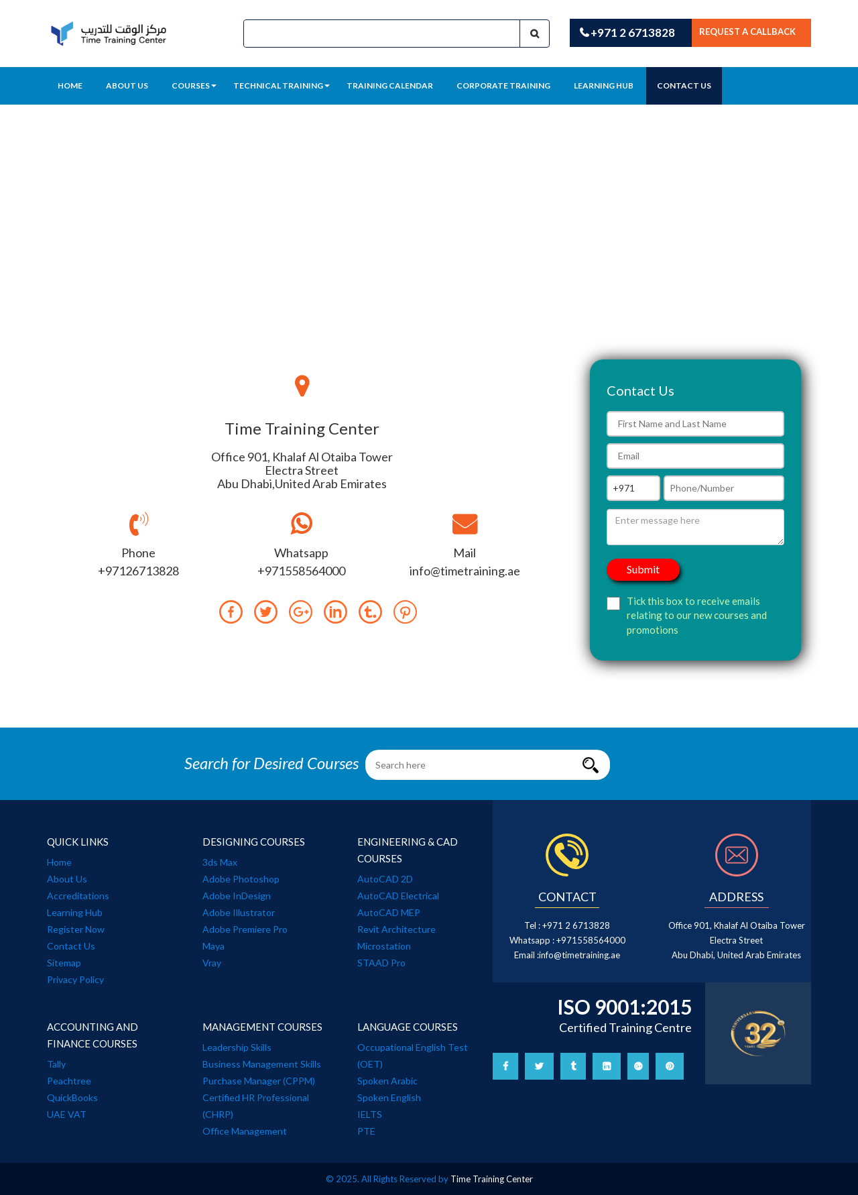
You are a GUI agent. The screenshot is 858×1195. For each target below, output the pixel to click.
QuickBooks (72, 1097)
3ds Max (219, 862)
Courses (194, 85)
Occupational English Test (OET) (412, 1055)
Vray (211, 962)
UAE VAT (66, 1114)
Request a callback (747, 31)
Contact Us (684, 85)
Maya (213, 946)
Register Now (76, 929)
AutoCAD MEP (388, 912)
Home (70, 85)
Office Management (244, 1131)
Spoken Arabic (387, 1080)
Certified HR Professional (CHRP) (255, 1106)
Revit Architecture (396, 929)
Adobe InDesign (236, 895)
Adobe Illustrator (238, 912)
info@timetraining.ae (579, 955)
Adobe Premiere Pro (245, 929)
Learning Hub (75, 912)
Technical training (281, 85)
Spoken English (389, 1097)
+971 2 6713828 (627, 32)
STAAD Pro (381, 962)
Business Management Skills (261, 1064)
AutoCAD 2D (385, 879)
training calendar (390, 85)
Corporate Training (503, 85)
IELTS (369, 1114)
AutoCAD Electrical (398, 895)
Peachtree (69, 1080)
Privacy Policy (75, 979)
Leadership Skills (236, 1047)
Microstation (384, 946)
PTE (366, 1131)
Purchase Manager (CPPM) (258, 1080)
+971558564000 (590, 940)
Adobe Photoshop (241, 879)
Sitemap (64, 962)
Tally (56, 1064)
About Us (127, 85)
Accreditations (78, 895)
